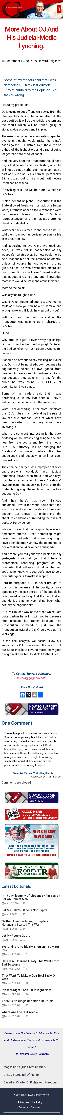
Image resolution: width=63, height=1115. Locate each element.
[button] (59, 9)
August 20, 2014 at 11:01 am (46, 776)
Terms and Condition (30, 1107)
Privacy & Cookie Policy (30, 1102)
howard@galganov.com (31, 678)
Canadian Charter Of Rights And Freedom (30, 1082)
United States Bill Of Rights (21, 1074)
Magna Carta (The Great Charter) (25, 1067)
